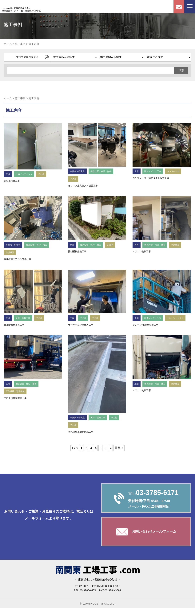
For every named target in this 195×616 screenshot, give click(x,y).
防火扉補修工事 (12, 181)
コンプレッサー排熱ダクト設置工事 (151, 178)
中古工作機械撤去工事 (15, 405)
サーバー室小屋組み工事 (80, 324)
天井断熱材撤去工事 (14, 324)
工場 (8, 174)
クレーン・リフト (144, 325)
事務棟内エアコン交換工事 (17, 259)
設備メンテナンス (26, 174)
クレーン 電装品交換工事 (145, 332)
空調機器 (11, 252)
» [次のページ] (111, 455)
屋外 (72, 244)
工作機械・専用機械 (17, 398)
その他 (45, 174)
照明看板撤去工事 (77, 251)
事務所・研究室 (78, 171)
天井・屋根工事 (25, 318)
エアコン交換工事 (142, 251)
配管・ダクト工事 (155, 171)
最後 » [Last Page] (119, 455)
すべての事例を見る (27, 56)
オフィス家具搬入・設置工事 (83, 185)
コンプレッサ (178, 171)
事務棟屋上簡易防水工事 (80, 439)
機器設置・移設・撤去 (105, 171)
